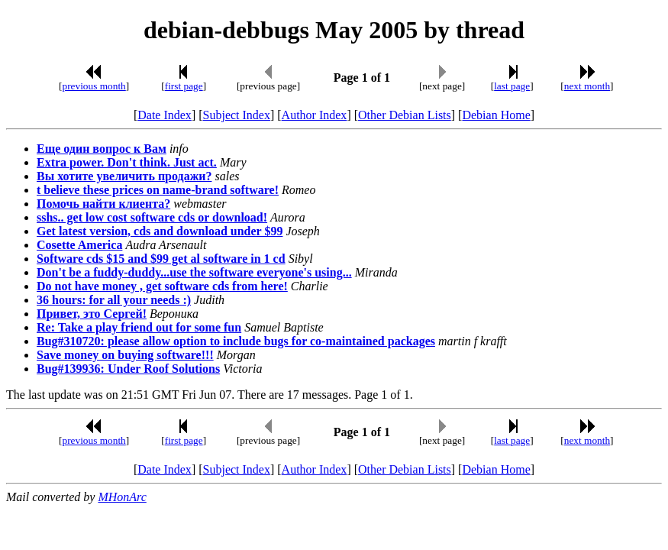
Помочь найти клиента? (103, 203)
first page (184, 86)
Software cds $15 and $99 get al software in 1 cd (161, 258)
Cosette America (79, 244)
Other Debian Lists (404, 114)
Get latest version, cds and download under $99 (159, 231)
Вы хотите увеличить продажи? (124, 176)
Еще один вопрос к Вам (101, 148)
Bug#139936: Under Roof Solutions (128, 368)
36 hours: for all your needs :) (114, 299)
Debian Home (496, 114)
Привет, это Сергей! (92, 313)
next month (587, 86)
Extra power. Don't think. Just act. (127, 162)
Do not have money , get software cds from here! (162, 286)
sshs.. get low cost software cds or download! (152, 217)
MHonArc (122, 496)
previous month (93, 86)
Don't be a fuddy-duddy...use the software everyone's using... (194, 272)
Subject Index (236, 114)
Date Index (164, 114)
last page (512, 86)
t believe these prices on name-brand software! (158, 189)
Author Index (314, 114)
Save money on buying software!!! (125, 354)
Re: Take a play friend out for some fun (139, 327)
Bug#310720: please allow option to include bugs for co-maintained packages (236, 341)
